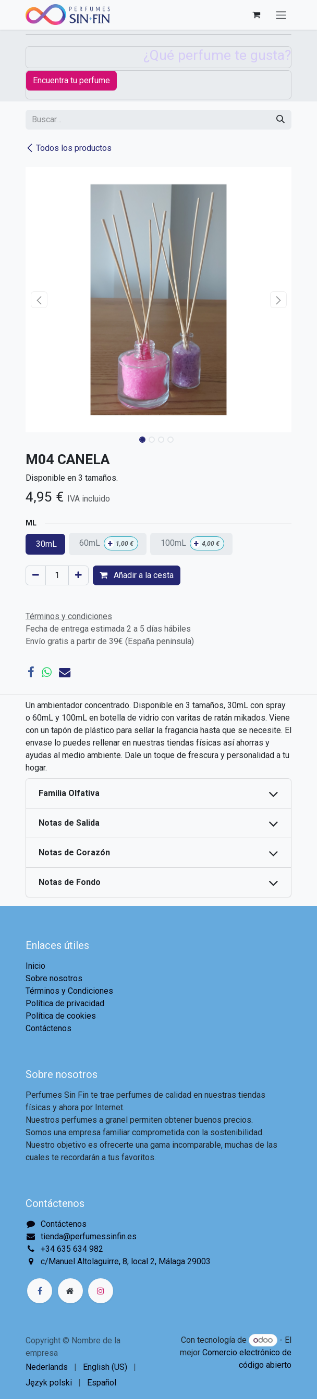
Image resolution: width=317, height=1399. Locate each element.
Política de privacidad (65, 1003)
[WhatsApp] (47, 672)
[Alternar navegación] (281, 14)
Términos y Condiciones (69, 991)
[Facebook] (31, 672)
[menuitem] (47, 1367)
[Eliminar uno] (36, 575)
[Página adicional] (70, 1290)
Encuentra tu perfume (71, 80)
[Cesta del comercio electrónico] (256, 14)
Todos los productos (69, 148)
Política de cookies (61, 1016)
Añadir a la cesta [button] (137, 575)
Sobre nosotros (54, 978)
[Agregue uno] (78, 575)
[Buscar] (280, 120)
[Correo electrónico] (64, 672)
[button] (39, 299)
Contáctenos (48, 1028)
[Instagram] (100, 1290)
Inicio (35, 966)
